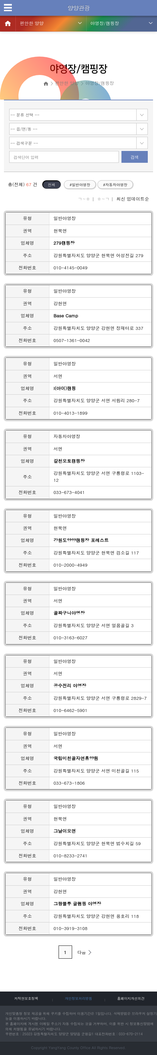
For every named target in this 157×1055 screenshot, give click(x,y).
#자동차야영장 (115, 184)
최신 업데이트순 (132, 199)
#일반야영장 (79, 184)
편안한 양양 (32, 23)
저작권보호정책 (26, 998)
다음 (85, 952)
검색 (134, 157)
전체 (51, 184)
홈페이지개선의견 (130, 998)
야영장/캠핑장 (105, 23)
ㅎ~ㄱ (103, 199)
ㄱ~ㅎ (84, 199)
